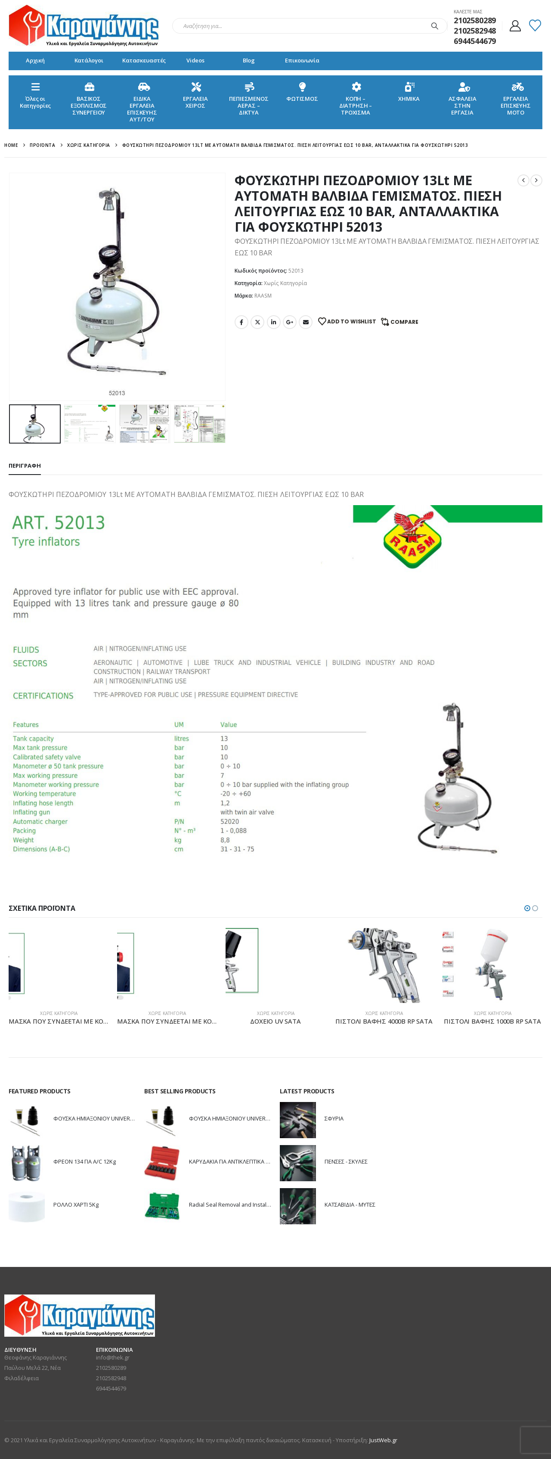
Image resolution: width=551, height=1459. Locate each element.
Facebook (241, 322)
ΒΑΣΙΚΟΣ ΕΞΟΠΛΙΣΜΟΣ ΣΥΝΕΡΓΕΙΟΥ (89, 98)
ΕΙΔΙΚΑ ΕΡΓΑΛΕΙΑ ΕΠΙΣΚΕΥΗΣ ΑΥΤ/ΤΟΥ (142, 102)
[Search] (435, 26)
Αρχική (35, 60)
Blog (249, 60)
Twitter (257, 322)
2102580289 (111, 1368)
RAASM (263, 295)
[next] (536, 180)
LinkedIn (274, 322)
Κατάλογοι (88, 60)
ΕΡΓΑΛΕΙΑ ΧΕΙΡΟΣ (195, 95)
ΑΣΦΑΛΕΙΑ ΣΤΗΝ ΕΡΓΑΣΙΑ (463, 98)
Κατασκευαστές (144, 60)
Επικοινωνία (302, 60)
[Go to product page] (58, 965)
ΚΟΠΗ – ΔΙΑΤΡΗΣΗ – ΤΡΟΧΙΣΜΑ (355, 98)
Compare (404, 322)
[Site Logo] (84, 26)
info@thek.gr (113, 1357)
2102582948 (111, 1378)
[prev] (523, 180)
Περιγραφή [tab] (25, 465)
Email (306, 322)
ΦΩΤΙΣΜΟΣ (302, 91)
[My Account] (515, 25)
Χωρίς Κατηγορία (285, 283)
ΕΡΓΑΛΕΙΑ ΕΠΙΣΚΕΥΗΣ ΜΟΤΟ (516, 98)
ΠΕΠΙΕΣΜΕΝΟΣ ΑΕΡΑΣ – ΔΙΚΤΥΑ (249, 98)
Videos (195, 60)
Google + (290, 322)
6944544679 (111, 1388)
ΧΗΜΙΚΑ (409, 91)
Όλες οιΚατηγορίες (35, 95)
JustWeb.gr (383, 1440)
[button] (527, 908)
